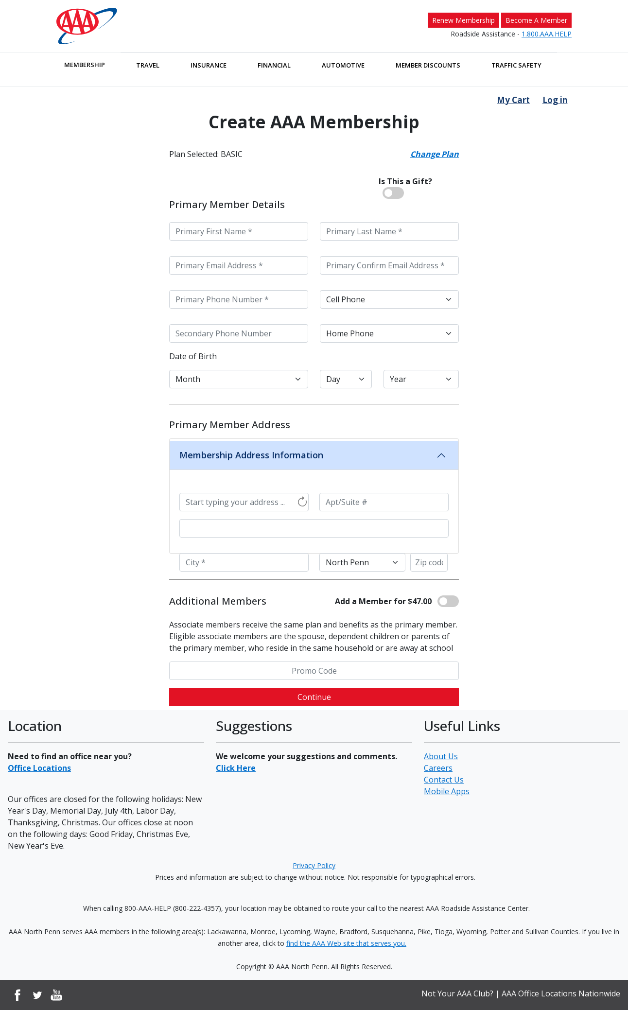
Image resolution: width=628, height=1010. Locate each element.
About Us (441, 756)
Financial (274, 65)
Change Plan (434, 154)
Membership (84, 64)
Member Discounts (428, 65)
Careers (438, 768)
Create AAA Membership (314, 122)
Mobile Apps (447, 791)
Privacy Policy (314, 865)
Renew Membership (463, 20)
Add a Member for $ (383, 601)
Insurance (209, 65)
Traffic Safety (516, 65)
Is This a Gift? (405, 181)
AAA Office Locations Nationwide (561, 993)
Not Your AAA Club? (457, 993)
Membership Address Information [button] (251, 455)
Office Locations (39, 768)
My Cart (513, 99)
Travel (147, 65)
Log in (555, 99)
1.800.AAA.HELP (547, 33)
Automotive (343, 65)
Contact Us (444, 779)
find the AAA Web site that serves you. (346, 943)
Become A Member (536, 20)
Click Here (236, 768)
